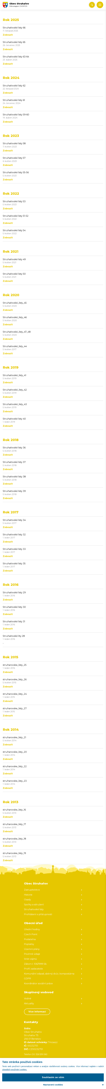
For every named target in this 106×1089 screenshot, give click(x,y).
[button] (100, 5)
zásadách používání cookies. (14, 1069)
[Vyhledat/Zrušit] (92, 5)
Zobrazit (8, 35)
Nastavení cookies (53, 1084)
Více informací (37, 1011)
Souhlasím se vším (53, 1077)
